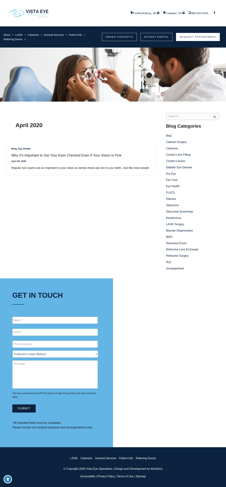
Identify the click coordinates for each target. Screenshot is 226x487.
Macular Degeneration (180, 231)
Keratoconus (174, 218)
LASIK (73, 458)
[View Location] (129, 13)
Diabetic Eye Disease (179, 167)
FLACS (170, 193)
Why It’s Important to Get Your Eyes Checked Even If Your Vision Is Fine (67, 156)
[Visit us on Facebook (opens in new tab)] (214, 13)
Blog (14, 149)
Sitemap (141, 476)
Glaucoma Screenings (180, 212)
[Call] (198, 13)
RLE (168, 262)
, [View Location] (142, 13)
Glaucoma (172, 205)
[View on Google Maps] (156, 13)
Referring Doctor (146, 458)
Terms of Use (125, 476)
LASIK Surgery (175, 224)
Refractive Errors (176, 243)
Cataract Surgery (176, 142)
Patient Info (126, 458)
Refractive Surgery (177, 256)
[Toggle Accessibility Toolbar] (8, 479)
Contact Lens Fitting (178, 155)
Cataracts (172, 148)
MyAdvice (157, 468)
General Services (105, 458)
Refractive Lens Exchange (182, 250)
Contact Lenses (176, 161)
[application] (12, 35)
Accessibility (87, 476)
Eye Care (172, 180)
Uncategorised (175, 269)
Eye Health (24, 149)
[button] (118, 37)
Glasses (171, 199)
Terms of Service (88, 393)
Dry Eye (171, 174)
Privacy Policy (69, 393)
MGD (169, 237)
